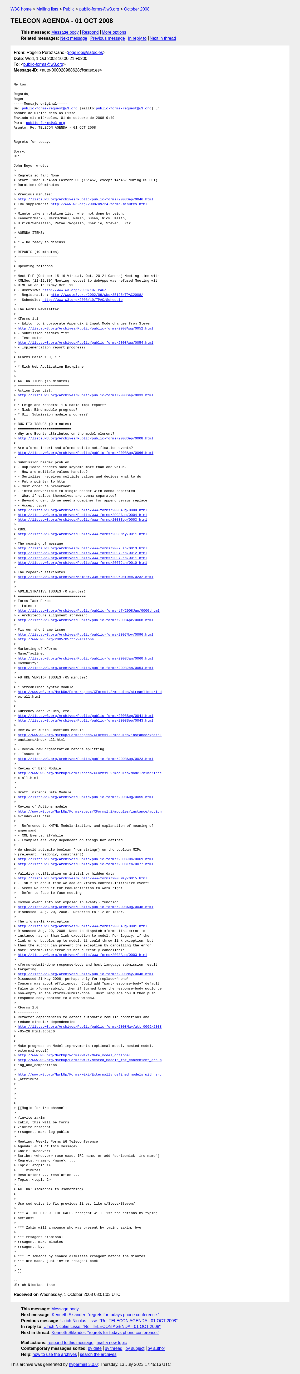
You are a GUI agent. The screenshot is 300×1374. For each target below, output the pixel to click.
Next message (73, 38)
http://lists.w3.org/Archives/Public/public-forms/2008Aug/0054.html (86, 343)
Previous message (107, 38)
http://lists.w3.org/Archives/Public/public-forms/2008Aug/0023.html (86, 759)
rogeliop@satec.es (85, 52)
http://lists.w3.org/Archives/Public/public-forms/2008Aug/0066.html (86, 453)
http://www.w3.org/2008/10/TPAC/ (74, 290)
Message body (65, 32)
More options (114, 32)
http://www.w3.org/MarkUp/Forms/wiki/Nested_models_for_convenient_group (90, 1060)
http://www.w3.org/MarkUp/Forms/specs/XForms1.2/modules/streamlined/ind (90, 692)
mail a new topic (112, 1342)
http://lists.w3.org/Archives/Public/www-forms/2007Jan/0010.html (82, 563)
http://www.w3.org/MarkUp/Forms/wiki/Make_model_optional (74, 1055)
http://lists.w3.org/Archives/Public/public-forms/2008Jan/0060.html (86, 658)
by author (156, 1348)
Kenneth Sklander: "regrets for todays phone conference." (106, 1314)
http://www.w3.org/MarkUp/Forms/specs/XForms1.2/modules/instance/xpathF (90, 735)
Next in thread (163, 38)
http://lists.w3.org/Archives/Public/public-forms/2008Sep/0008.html (86, 438)
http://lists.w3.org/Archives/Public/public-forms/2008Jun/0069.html (86, 859)
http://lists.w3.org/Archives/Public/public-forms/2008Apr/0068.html (86, 620)
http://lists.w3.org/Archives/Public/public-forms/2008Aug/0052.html (86, 328)
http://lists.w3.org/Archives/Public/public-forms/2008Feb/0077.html (86, 864)
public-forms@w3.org (99, 9)
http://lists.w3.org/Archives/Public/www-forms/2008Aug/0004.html (82, 515)
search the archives (98, 1354)
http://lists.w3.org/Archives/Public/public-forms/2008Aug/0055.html (86, 797)
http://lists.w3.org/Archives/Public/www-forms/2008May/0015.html (82, 878)
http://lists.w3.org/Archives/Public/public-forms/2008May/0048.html (86, 974)
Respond (90, 32)
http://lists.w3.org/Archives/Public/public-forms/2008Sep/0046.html (86, 199)
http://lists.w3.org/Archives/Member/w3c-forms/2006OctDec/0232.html (86, 577)
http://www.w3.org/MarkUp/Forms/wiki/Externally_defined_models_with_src (90, 1074)
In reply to (137, 38)
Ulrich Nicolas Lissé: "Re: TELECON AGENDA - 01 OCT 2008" (119, 1321)
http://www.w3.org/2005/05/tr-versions (56, 639)
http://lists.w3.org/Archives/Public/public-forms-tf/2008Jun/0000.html (89, 611)
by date (94, 1348)
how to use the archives (55, 1354)
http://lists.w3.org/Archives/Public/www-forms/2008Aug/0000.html (82, 510)
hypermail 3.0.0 (83, 1364)
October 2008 (137, 9)
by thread (113, 1348)
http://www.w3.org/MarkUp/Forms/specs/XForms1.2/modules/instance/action (90, 811)
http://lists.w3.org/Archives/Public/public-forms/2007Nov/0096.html (86, 634)
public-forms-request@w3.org (49, 108)
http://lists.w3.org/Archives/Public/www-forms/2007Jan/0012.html (82, 553)
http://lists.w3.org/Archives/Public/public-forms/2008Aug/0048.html (86, 907)
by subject (134, 1348)
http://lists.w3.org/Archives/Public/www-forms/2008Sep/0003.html (82, 520)
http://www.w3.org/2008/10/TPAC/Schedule (82, 300)
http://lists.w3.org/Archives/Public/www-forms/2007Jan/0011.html (82, 558)
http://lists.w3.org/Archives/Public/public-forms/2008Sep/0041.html (86, 716)
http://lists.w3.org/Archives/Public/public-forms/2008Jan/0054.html (86, 668)
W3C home (21, 9)
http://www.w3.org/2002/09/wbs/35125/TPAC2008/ (97, 295)
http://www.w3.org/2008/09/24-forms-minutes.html (99, 204)
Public (69, 9)
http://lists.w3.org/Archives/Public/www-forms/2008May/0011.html (82, 534)
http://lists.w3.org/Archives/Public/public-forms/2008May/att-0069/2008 (90, 1027)
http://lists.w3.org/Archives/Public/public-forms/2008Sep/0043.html (86, 720)
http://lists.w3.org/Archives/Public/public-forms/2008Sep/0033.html (86, 395)
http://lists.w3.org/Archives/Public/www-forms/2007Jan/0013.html (82, 548)
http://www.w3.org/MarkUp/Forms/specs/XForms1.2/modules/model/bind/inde (90, 773)
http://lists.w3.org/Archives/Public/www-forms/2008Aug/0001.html (82, 926)
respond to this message (70, 1342)
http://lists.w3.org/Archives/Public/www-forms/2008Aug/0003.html (82, 955)
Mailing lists (47, 9)
